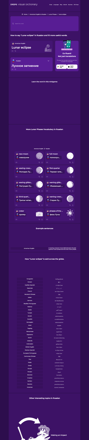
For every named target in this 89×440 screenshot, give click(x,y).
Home (25, 14)
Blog (61, 4)
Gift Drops (76, 4)
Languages (56, 4)
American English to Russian (38, 14)
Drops (50, 4)
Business (70, 4)
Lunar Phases (53, 14)
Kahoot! (65, 4)
